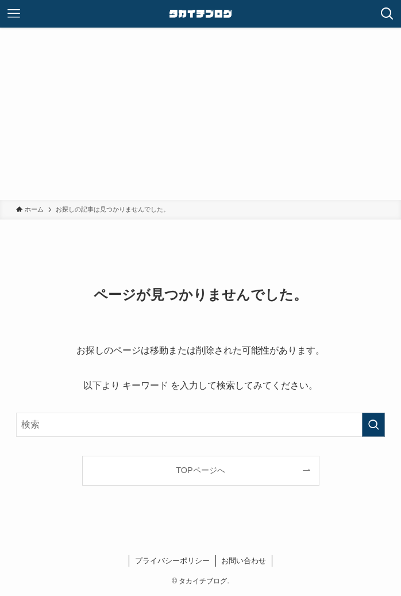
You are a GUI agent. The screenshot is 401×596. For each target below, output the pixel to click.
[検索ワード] (200, 425)
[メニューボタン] (14, 14)
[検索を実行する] (373, 425)
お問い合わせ (243, 560)
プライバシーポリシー (172, 560)
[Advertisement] (200, 113)
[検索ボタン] (387, 14)
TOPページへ (200, 470)
